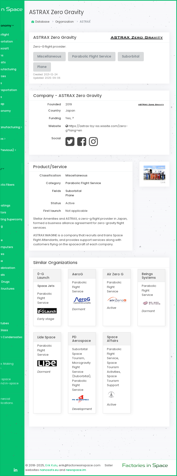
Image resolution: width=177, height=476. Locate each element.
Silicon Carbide (20, 240)
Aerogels (16, 351)
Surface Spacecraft (23, 48)
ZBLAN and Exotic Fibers (26, 185)
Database (72, 22)
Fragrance (17, 295)
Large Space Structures (26, 289)
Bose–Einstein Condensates (30, 337)
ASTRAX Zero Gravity (88, 12)
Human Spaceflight (23, 34)
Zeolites (16, 178)
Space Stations (21, 55)
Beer (13, 344)
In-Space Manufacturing (27, 69)
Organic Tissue (20, 261)
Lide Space (74, 356)
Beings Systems (157, 285)
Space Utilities (20, 83)
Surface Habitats (22, 62)
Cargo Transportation (25, 41)
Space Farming (20, 226)
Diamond (16, 302)
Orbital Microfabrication (26, 268)
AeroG (101, 283)
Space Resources (22, 76)
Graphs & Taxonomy (24, 111)
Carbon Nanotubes (23, 323)
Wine (13, 192)
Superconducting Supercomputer (30, 219)
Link (163, 181)
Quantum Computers (25, 247)
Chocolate (17, 316)
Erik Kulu (83, 461)
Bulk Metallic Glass (23, 330)
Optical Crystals (21, 275)
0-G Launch (75, 285)
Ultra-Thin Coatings (24, 205)
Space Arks (17, 233)
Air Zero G (128, 285)
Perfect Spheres (21, 254)
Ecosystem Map (21, 104)
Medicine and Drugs (24, 282)
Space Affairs (128, 356)
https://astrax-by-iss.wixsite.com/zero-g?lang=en (115, 130)
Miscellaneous (20, 97)
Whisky (15, 198)
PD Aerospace (105, 356)
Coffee (15, 309)
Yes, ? (101, 118)
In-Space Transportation (27, 90)
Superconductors (22, 212)
